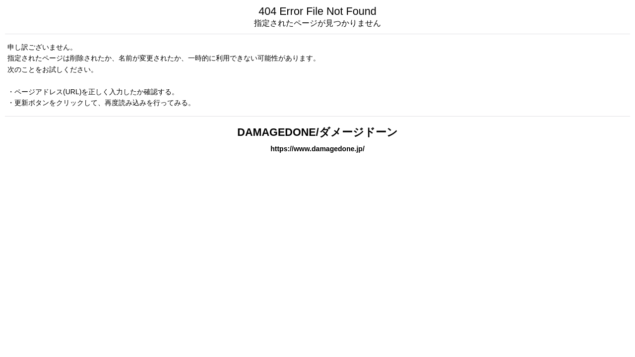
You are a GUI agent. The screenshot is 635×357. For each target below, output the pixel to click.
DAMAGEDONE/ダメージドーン (317, 132)
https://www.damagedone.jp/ (317, 149)
